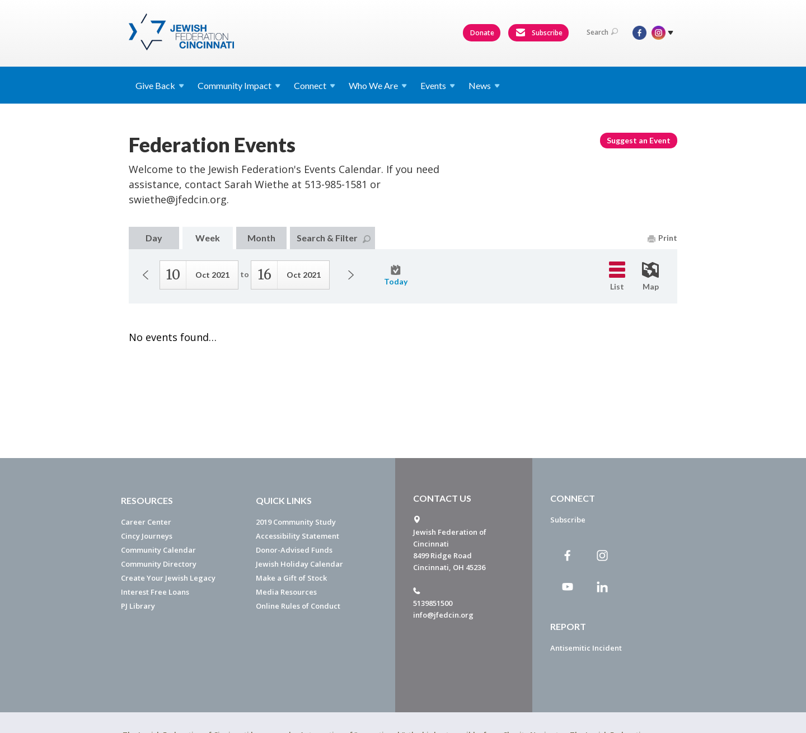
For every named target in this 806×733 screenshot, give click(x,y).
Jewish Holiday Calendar (299, 564)
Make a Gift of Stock (291, 578)
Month (261, 237)
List (617, 276)
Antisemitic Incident (586, 648)
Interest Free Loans (155, 592)
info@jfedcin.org (443, 615)
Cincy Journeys (146, 536)
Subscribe (539, 33)
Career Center (146, 522)
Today (395, 275)
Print (662, 237)
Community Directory (158, 564)
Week (207, 237)
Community (239, 85)
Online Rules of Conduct (298, 606)
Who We (378, 85)
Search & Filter (334, 237)
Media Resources (286, 592)
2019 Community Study (296, 522)
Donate (482, 33)
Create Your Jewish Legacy (168, 578)
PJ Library (138, 606)
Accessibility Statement (297, 536)
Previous (145, 274)
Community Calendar (158, 550)
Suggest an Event (639, 140)
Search (602, 32)
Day (154, 237)
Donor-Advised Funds (294, 550)
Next (351, 274)
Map (650, 276)
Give (159, 85)
